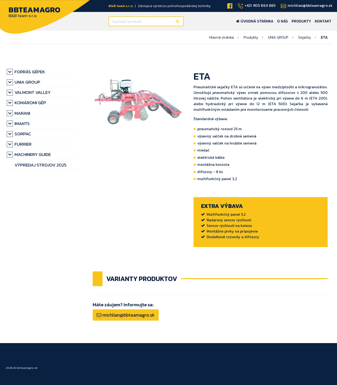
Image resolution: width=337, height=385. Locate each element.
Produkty (301, 21)
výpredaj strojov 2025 (40, 165)
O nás (282, 21)
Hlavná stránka (221, 37)
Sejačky (304, 37)
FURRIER (23, 144)
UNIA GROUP (278, 37)
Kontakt (323, 21)
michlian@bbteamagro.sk (126, 314)
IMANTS (22, 123)
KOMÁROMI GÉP (30, 102)
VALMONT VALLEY (33, 92)
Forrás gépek (30, 71)
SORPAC (23, 133)
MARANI (22, 113)
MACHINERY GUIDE (33, 154)
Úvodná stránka (254, 21)
